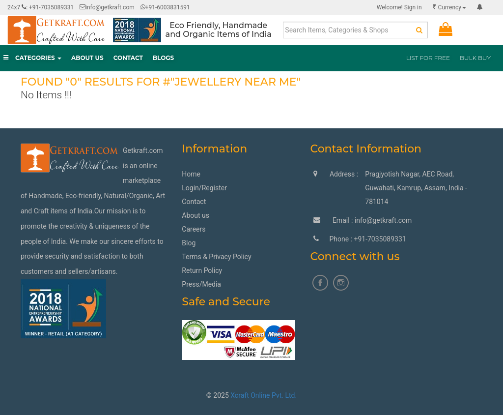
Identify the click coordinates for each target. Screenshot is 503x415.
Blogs (163, 57)
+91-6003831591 (165, 7)
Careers (193, 229)
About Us (87, 57)
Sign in (399, 7)
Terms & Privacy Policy (216, 257)
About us (195, 215)
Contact (128, 57)
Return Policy (202, 270)
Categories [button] (32, 57)
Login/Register (204, 188)
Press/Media (201, 284)
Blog (189, 243)
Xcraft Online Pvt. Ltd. (263, 395)
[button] (480, 7)
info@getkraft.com (110, 7)
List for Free (428, 57)
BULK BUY (475, 57)
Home (191, 174)
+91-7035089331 (51, 7)
